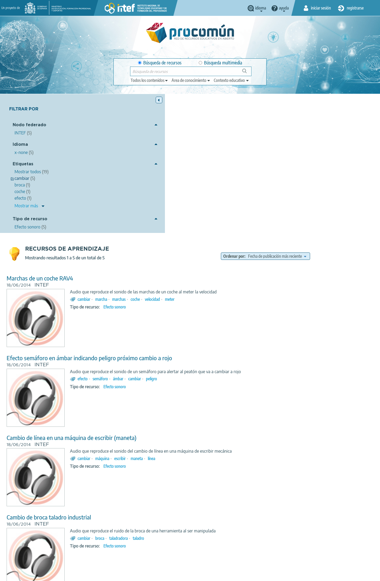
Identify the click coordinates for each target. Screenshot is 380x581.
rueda (195, 485)
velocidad (247, 160)
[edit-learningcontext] (231, 80)
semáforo (195, 239)
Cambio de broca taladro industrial (144, 378)
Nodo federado (29, 126)
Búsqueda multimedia (220, 62)
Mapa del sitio (239, 574)
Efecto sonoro (209, 168)
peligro (246, 239)
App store (157, 553)
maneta (232, 319)
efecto (178, 239)
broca (194, 399)
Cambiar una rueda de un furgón (141, 458)
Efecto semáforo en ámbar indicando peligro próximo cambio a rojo (184, 219)
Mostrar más (26, 206)
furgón (210, 485)
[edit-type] (149, 80)
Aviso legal (104, 574)
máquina (197, 319)
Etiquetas (23, 164)
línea (246, 319)
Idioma (20, 145)
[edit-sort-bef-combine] (317, 117)
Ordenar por (273, 117)
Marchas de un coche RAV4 (135, 139)
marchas (214, 160)
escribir (215, 319)
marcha (196, 160)
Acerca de (80, 574)
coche (230, 160)
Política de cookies (177, 574)
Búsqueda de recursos (160, 62)
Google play (203, 553)
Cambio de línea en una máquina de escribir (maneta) (166, 298)
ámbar (213, 239)
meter (264, 160)
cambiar (179, 160)
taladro (233, 399)
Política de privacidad (138, 574)
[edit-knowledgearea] (191, 80)
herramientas (231, 485)
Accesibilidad (210, 574)
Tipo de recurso (30, 220)
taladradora (213, 399)
